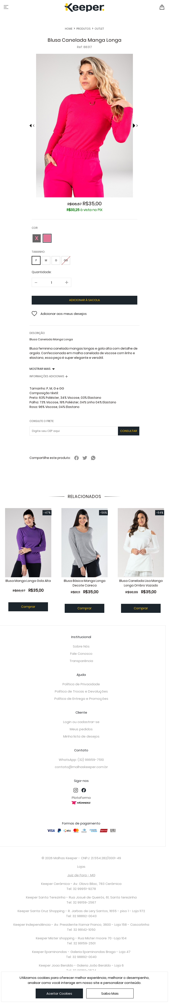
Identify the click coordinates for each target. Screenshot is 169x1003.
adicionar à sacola (84, 300)
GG (66, 260)
